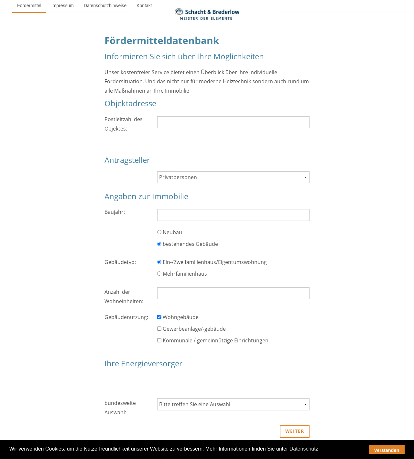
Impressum (62, 5)
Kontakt (144, 5)
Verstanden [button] (386, 450)
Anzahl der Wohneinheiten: (123, 296)
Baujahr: (114, 211)
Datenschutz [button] (303, 449)
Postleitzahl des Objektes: (123, 124)
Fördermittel (29, 5)
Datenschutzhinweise (105, 5)
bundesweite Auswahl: (120, 407)
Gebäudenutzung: (126, 317)
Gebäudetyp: (120, 262)
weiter (294, 431)
